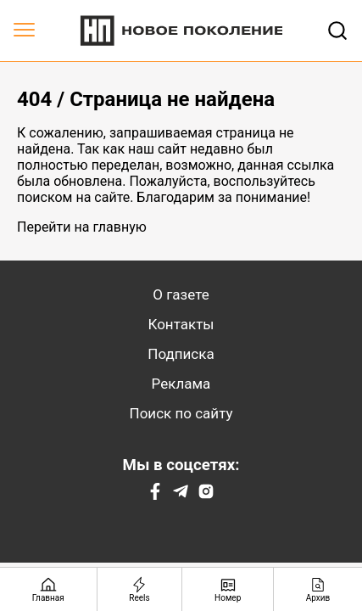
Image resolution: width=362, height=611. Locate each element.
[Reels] (140, 589)
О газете (181, 294)
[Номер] (228, 589)
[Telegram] (180, 495)
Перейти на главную (82, 227)
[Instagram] (206, 495)
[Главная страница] (48, 589)
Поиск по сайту (181, 413)
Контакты (181, 324)
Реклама (181, 383)
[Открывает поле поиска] (337, 31)
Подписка (181, 353)
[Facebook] (155, 495)
